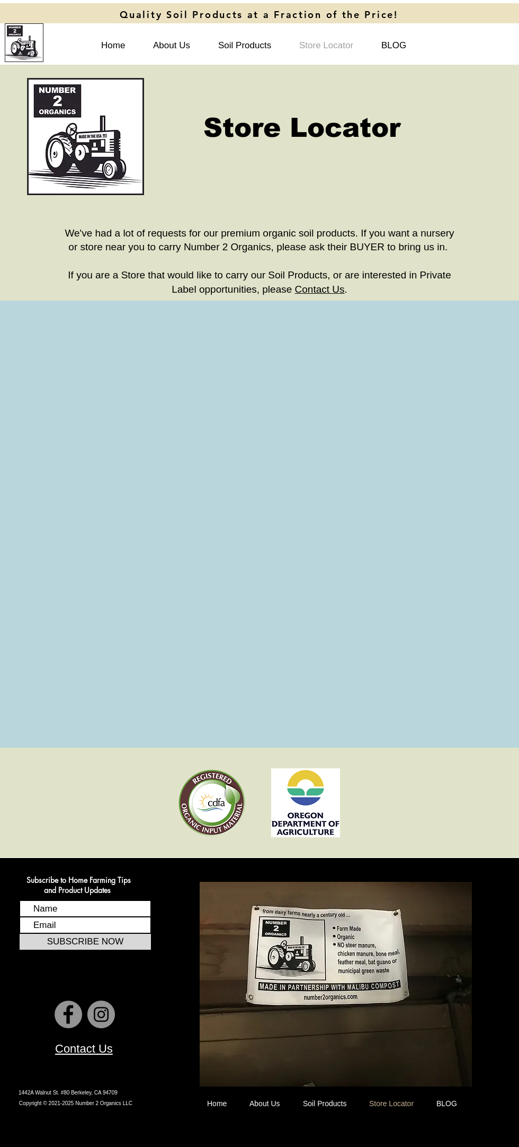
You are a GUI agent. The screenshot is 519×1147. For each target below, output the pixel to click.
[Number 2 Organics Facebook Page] (68, 1014)
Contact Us (320, 289)
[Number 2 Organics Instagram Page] (101, 1014)
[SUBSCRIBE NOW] (85, 942)
